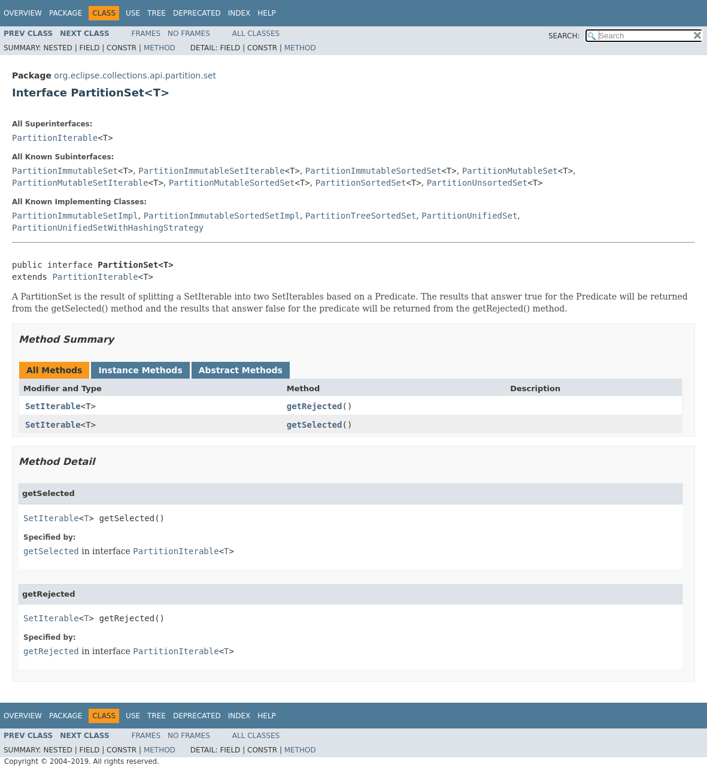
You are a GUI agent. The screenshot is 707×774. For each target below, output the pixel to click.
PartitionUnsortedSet (477, 183)
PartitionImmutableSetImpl (75, 215)
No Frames (189, 33)
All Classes (256, 33)
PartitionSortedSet (360, 183)
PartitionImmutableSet (65, 171)
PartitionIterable (55, 138)
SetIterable (53, 406)
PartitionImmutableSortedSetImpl (222, 215)
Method (159, 48)
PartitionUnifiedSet (469, 215)
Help (266, 13)
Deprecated (197, 13)
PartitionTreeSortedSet (360, 215)
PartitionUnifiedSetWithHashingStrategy (108, 227)
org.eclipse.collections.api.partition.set (135, 75)
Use (133, 13)
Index (239, 13)
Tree (156, 13)
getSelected (314, 425)
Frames (146, 33)
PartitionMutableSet (510, 171)
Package (65, 13)
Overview (23, 13)
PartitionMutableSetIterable (80, 183)
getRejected (314, 406)
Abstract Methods (241, 370)
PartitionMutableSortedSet (232, 183)
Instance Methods (140, 370)
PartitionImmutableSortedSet (373, 171)
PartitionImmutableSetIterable (211, 171)
